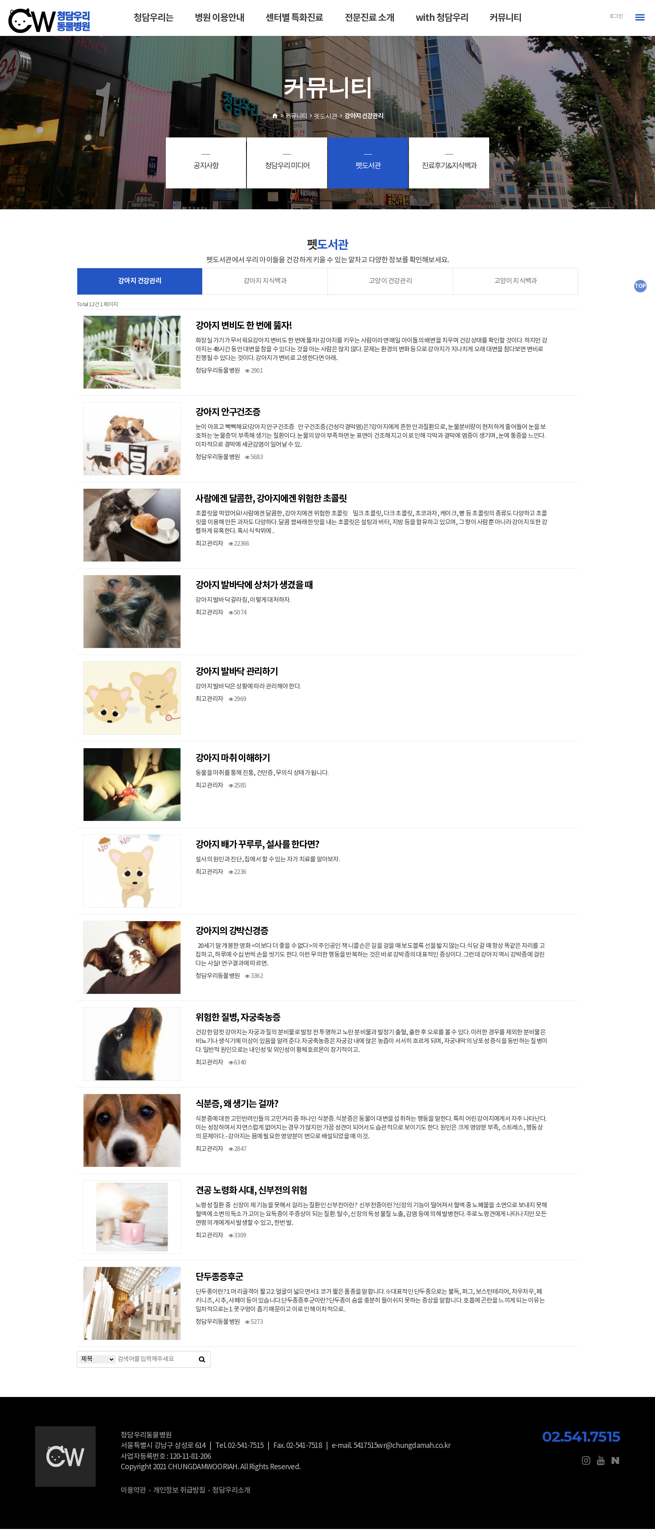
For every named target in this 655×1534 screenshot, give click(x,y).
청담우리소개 (231, 1495)
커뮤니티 (505, 18)
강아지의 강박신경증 (231, 935)
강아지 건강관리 (139, 285)
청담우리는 (153, 18)
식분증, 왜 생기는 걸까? (236, 1108)
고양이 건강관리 (390, 285)
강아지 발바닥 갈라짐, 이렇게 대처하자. (243, 604)
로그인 (615, 16)
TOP (640, 286)
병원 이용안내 (219, 18)
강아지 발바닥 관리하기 (236, 676)
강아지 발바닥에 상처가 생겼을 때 (253, 589)
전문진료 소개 (369, 18)
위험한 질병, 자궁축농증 (237, 1022)
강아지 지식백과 (265, 285)
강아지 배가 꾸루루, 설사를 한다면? (257, 849)
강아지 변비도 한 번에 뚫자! (243, 330)
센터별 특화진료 (294, 18)
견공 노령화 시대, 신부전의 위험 (251, 1195)
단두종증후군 (219, 1281)
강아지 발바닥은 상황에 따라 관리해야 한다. (248, 691)
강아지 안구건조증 (227, 416)
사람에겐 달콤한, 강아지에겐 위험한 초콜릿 (271, 503)
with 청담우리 (442, 18)
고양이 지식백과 (515, 285)
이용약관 (133, 1495)
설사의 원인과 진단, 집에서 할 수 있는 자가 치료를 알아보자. (267, 864)
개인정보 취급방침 (179, 1495)
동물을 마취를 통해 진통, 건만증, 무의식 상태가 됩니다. (261, 777)
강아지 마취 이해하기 (232, 762)
